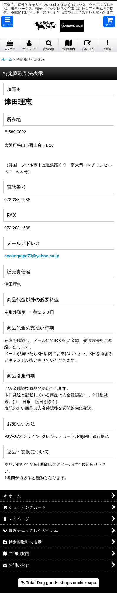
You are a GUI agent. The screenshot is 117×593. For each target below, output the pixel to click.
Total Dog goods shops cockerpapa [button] (58, 582)
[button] (7, 21)
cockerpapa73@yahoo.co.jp (31, 256)
